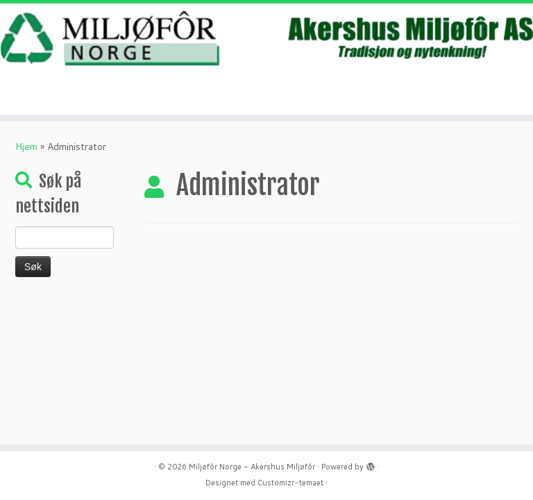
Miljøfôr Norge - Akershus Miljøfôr (252, 466)
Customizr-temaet (290, 482)
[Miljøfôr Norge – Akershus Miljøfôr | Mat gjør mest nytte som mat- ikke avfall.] (266, 38)
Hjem (26, 146)
